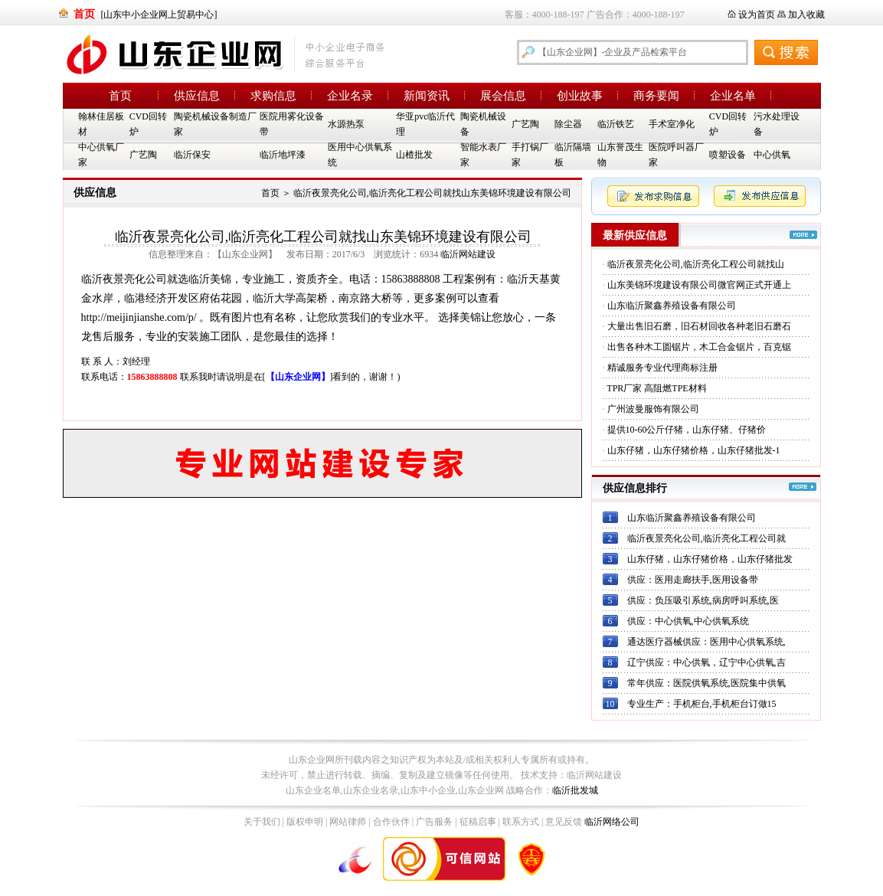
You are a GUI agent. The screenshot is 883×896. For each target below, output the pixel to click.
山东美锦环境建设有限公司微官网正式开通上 (699, 285)
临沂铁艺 (615, 124)
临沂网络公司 (611, 821)
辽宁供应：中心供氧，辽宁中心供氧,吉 (706, 662)
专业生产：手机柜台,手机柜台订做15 (702, 703)
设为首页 (756, 14)
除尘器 (568, 124)
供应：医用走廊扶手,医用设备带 (692, 579)
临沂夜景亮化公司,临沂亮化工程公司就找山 (695, 264)
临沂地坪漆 (283, 154)
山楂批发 (414, 154)
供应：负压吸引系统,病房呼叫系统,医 (703, 600)
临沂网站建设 (467, 254)
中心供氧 (772, 154)
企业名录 (350, 96)
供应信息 (197, 96)
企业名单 (733, 96)
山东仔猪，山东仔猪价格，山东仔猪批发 (710, 559)
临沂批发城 (575, 790)
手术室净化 (672, 124)
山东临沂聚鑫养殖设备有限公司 (671, 305)
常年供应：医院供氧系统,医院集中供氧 (706, 683)
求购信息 (273, 96)
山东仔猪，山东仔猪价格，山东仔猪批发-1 (693, 450)
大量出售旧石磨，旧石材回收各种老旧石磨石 (699, 326)
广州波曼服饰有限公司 (653, 409)
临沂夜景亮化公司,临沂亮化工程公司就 (706, 538)
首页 (120, 96)
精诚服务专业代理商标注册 (662, 367)
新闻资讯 (427, 96)
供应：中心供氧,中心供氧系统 (688, 621)
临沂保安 (192, 154)
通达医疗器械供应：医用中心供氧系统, (706, 641)
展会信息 (503, 96)
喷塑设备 (727, 154)
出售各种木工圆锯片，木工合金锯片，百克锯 (699, 347)
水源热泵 (346, 124)
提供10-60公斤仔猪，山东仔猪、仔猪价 (687, 429)
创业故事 (580, 96)
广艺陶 (525, 124)
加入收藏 (806, 14)
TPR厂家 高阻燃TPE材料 (656, 388)
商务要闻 (656, 96)
